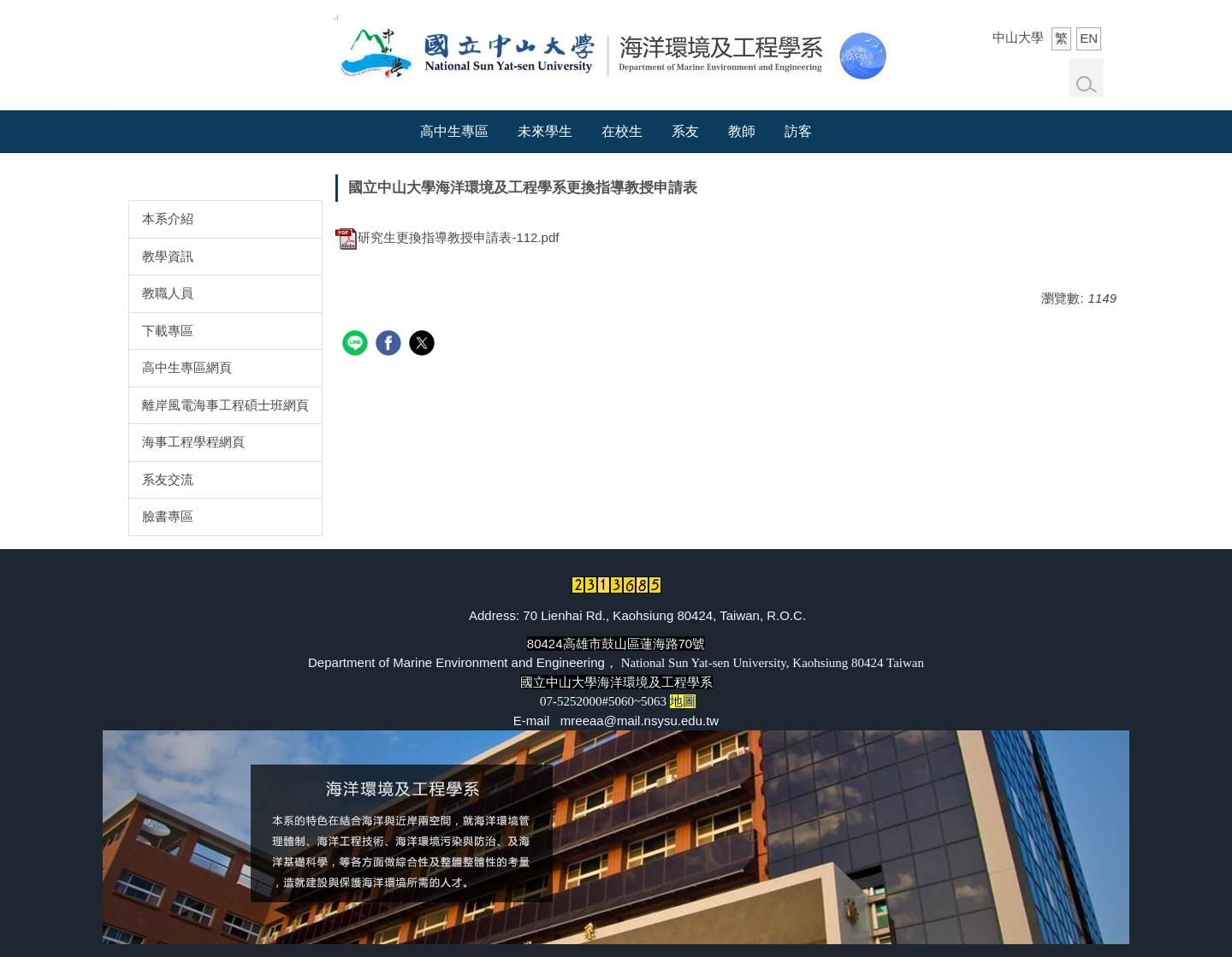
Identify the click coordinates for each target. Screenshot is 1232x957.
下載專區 (167, 330)
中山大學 (1018, 37)
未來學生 (545, 131)
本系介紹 (167, 218)
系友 (685, 131)
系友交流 (167, 479)
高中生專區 (454, 131)
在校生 (622, 131)
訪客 (798, 131)
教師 (741, 131)
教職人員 (167, 293)
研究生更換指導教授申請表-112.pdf (447, 237)
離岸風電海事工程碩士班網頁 (225, 405)
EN (1089, 38)
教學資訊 (167, 256)
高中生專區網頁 (187, 367)
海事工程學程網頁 (193, 441)
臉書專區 (167, 516)
